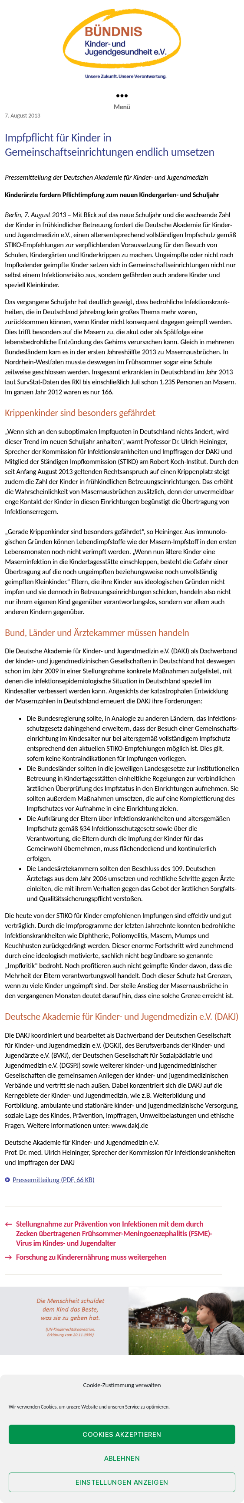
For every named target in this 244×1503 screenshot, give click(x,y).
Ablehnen (122, 1458)
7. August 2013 (22, 115)
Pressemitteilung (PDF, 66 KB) (53, 1179)
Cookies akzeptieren (122, 1434)
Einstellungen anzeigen (122, 1482)
